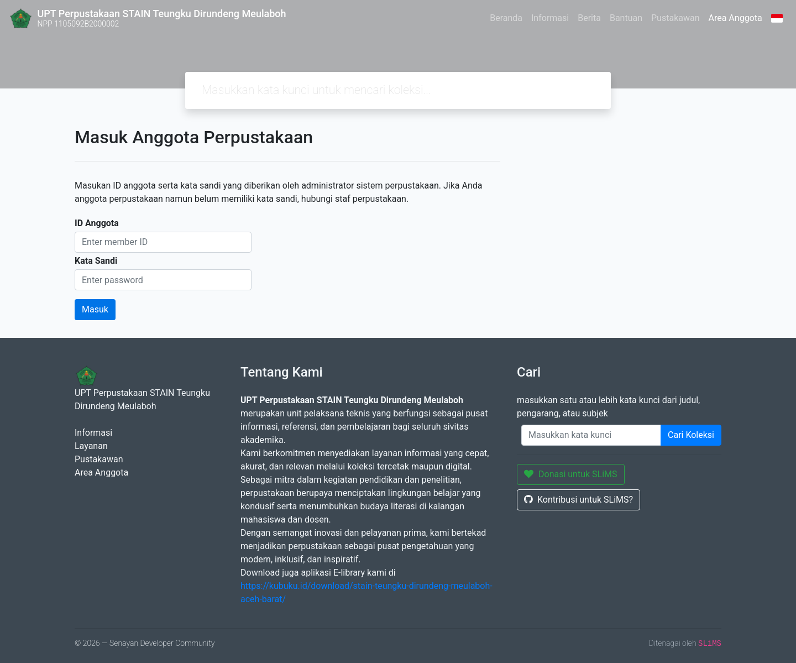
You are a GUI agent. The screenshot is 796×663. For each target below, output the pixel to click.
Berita (589, 18)
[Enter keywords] (591, 435)
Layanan (91, 446)
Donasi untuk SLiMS (570, 474)
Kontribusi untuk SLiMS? (578, 499)
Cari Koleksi (691, 435)
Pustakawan (675, 18)
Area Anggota (735, 18)
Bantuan (626, 18)
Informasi (550, 18)
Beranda (506, 18)
